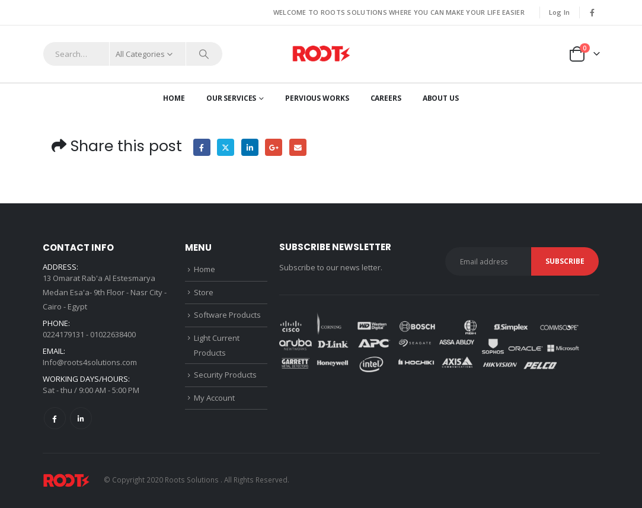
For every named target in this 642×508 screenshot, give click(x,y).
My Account (214, 397)
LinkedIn (249, 147)
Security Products (225, 374)
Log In (559, 12)
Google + (273, 147)
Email (297, 147)
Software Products (227, 314)
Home (174, 98)
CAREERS (385, 98)
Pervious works (317, 98)
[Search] (204, 54)
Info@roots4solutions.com (90, 362)
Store (203, 292)
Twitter (225, 147)
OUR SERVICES (231, 98)
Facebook (201, 147)
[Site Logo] (321, 54)
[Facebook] (592, 12)
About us (441, 98)
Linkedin (81, 418)
